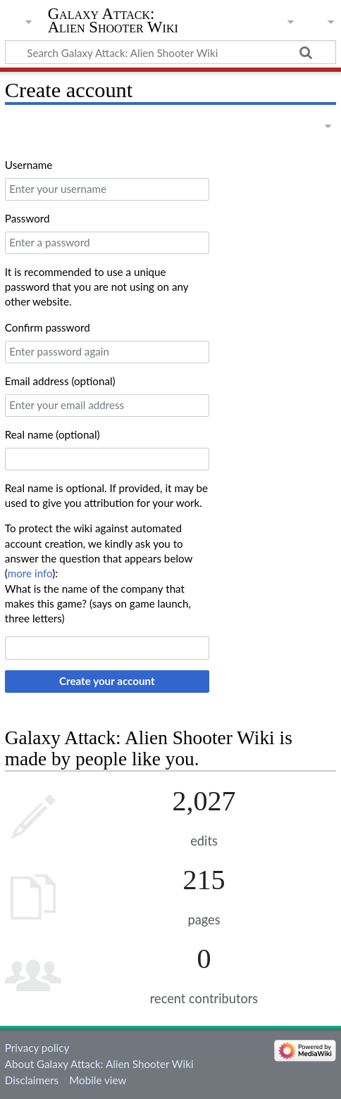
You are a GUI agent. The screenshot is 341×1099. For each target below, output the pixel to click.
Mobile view (97, 1080)
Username (28, 164)
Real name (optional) (52, 434)
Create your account (107, 680)
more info (30, 573)
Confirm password (47, 327)
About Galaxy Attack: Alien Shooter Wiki (99, 1063)
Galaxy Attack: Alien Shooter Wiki (113, 20)
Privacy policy (37, 1047)
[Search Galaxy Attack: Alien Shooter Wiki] (170, 52)
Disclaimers (31, 1080)
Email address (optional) (60, 381)
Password (27, 218)
